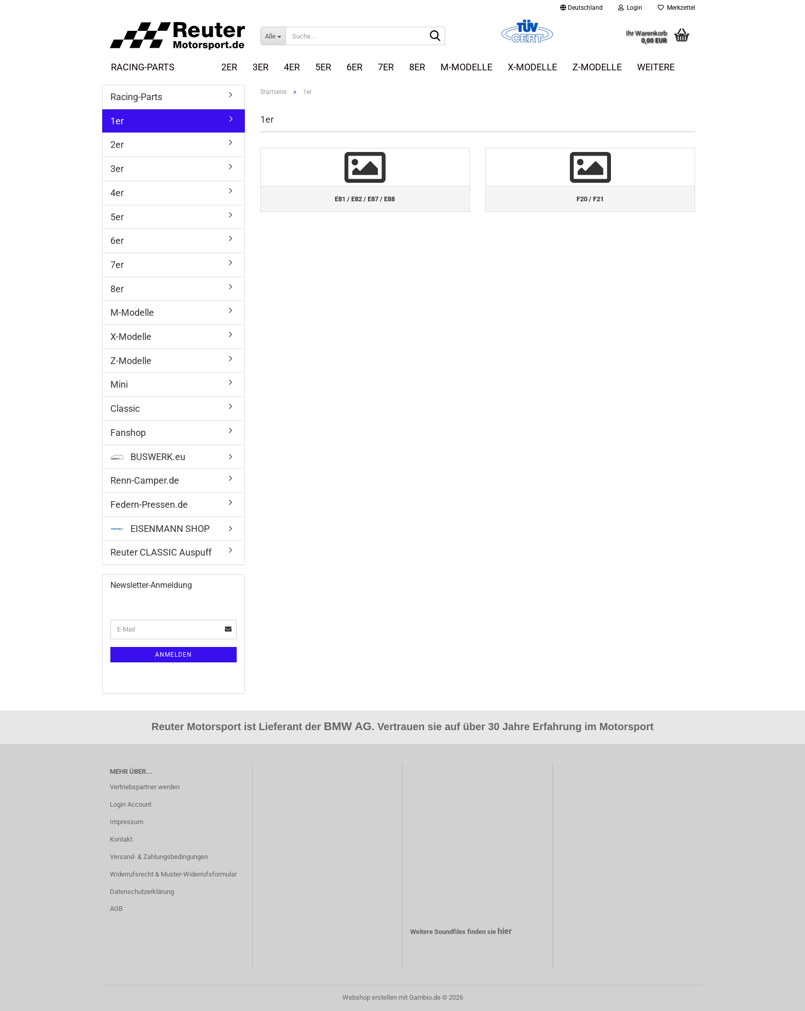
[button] (581, 7)
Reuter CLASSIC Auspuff (161, 552)
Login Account (130, 804)
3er (261, 67)
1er (198, 67)
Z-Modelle (597, 67)
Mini (119, 384)
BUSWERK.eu (147, 456)
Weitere (656, 67)
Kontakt (121, 839)
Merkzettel (676, 7)
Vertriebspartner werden (145, 787)
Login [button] (630, 7)
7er (386, 67)
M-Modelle (466, 67)
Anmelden (173, 654)
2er (229, 67)
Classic (125, 408)
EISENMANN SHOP (159, 528)
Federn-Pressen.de (149, 504)
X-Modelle (532, 67)
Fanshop (128, 432)
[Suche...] (272, 36)
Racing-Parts (143, 67)
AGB (116, 908)
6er (354, 67)
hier (504, 931)
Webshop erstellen (369, 997)
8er (417, 67)
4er (292, 67)
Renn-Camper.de (144, 480)
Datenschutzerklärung (142, 891)
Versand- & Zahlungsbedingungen (159, 857)
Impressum (126, 822)
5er (323, 67)
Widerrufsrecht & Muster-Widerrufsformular (173, 874)
